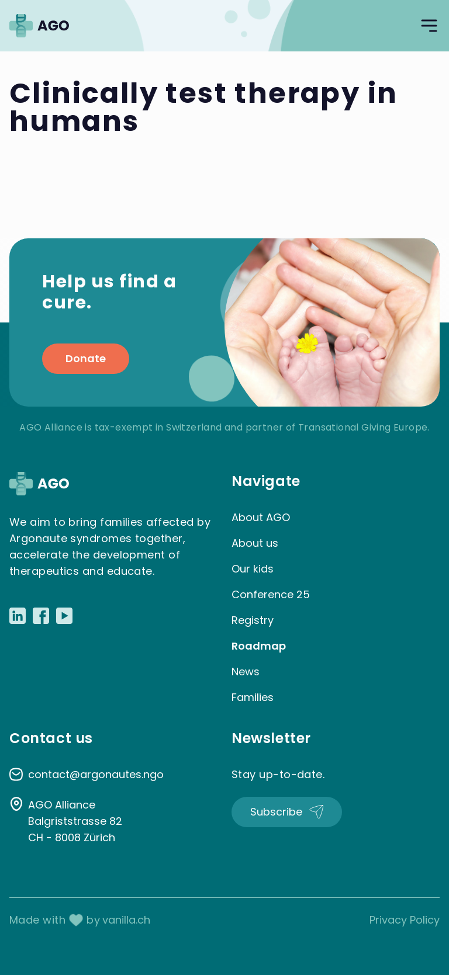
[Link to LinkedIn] (17, 616)
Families (253, 697)
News (246, 671)
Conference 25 (271, 594)
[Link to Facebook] (41, 616)
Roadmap (259, 646)
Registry (253, 620)
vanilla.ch (126, 919)
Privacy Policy (404, 919)
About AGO (261, 517)
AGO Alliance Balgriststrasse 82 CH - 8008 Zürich (75, 821)
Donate (85, 358)
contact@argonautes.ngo (96, 774)
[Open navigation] (429, 25)
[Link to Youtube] (64, 616)
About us (255, 543)
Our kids (253, 568)
